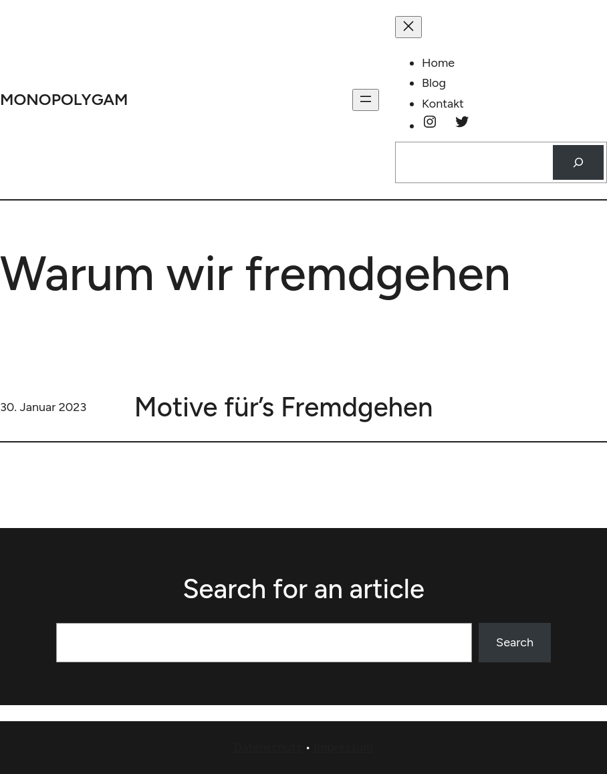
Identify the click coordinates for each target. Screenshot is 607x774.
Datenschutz (268, 747)
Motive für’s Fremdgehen (283, 407)
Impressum (343, 747)
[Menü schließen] (408, 27)
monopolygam (64, 99)
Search (514, 642)
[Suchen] (578, 162)
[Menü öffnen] (365, 100)
